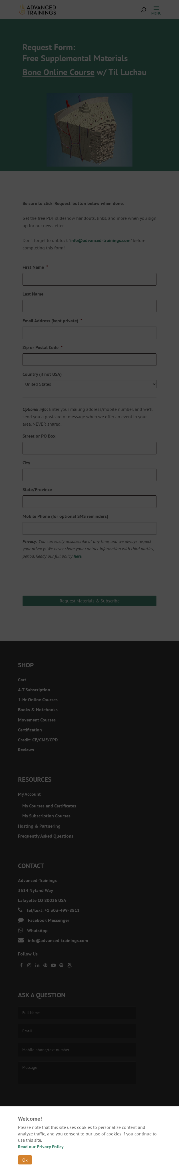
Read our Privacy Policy (41, 1146)
